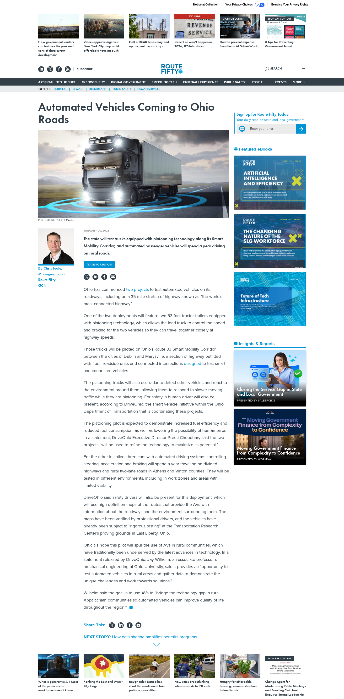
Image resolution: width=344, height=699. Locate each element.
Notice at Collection (205, 4)
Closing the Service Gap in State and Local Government (269, 391)
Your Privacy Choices (245, 5)
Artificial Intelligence (56, 82)
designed (192, 363)
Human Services (148, 89)
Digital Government (128, 82)
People (257, 82)
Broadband (98, 89)
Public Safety (235, 82)
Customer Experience (200, 82)
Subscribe (85, 69)
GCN (42, 285)
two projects (137, 289)
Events (280, 82)
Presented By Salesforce (256, 400)
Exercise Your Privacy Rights (289, 4)
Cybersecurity (93, 82)
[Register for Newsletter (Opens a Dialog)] (301, 129)
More (299, 82)
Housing (60, 89)
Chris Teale (52, 268)
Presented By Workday (254, 459)
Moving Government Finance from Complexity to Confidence (268, 450)
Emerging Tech (164, 82)
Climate (78, 89)
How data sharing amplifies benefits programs (154, 637)
